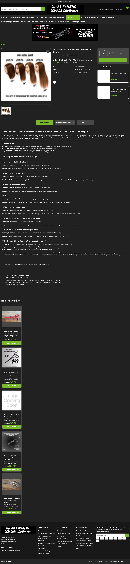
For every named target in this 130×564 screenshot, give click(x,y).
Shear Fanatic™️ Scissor (83, 531)
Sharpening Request (107, 17)
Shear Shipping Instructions (10, 22)
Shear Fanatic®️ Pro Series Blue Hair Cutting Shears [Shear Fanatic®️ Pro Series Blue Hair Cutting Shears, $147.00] (12, 416)
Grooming (5, 17)
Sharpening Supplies (18, 17)
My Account (41, 531)
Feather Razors (73, 17)
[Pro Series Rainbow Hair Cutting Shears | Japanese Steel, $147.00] (11, 357)
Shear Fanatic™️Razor (83, 538)
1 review (64, 55)
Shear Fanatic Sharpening (84, 543)
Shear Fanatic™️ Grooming (84, 546)
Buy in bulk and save (81, 72)
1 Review (85, 122)
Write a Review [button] (72, 55)
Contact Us (52, 22)
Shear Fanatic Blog (64, 22)
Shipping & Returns (78, 22)
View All (59, 546)
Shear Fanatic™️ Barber (83, 541)
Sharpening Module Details (89, 17)
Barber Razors (42, 17)
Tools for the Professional (30, 22)
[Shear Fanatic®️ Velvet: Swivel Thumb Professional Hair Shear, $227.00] (11, 441)
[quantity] (103, 53)
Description (44, 122)
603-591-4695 (108, 9)
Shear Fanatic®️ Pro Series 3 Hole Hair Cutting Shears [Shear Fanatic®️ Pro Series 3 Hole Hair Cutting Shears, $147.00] (12, 500)
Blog (9, 561)
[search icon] (43, 9)
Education (43, 22)
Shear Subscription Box (56, 17)
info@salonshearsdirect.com (10, 551)
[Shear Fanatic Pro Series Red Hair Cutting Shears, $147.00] (11, 317)
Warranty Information (65, 122)
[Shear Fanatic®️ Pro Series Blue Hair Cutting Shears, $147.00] (11, 400)
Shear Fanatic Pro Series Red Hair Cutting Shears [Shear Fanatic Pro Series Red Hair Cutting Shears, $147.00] (11, 332)
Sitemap (123, 561)
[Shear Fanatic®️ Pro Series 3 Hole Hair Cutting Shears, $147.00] (11, 484)
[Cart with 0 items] (127, 9)
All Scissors (31, 17)
